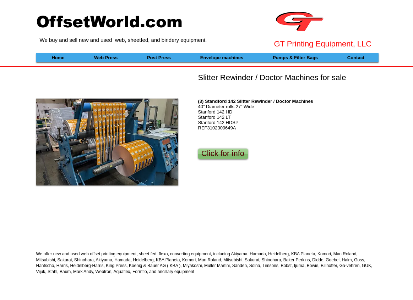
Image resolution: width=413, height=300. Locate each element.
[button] (107, 142)
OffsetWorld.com (109, 21)
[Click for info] (223, 154)
